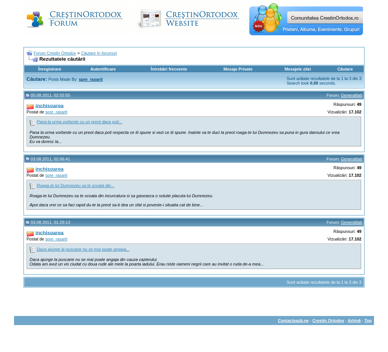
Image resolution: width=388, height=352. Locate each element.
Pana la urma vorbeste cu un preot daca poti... (79, 121)
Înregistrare (49, 69)
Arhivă (354, 320)
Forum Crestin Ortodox (55, 53)
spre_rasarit (56, 112)
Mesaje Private (238, 69)
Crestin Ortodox (328, 320)
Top (368, 320)
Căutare (345, 69)
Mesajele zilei (298, 69)
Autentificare (103, 69)
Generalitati (351, 95)
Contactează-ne (293, 320)
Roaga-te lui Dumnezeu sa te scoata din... (75, 185)
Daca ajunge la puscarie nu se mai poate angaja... (83, 249)
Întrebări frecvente (169, 69)
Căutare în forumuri (99, 53)
